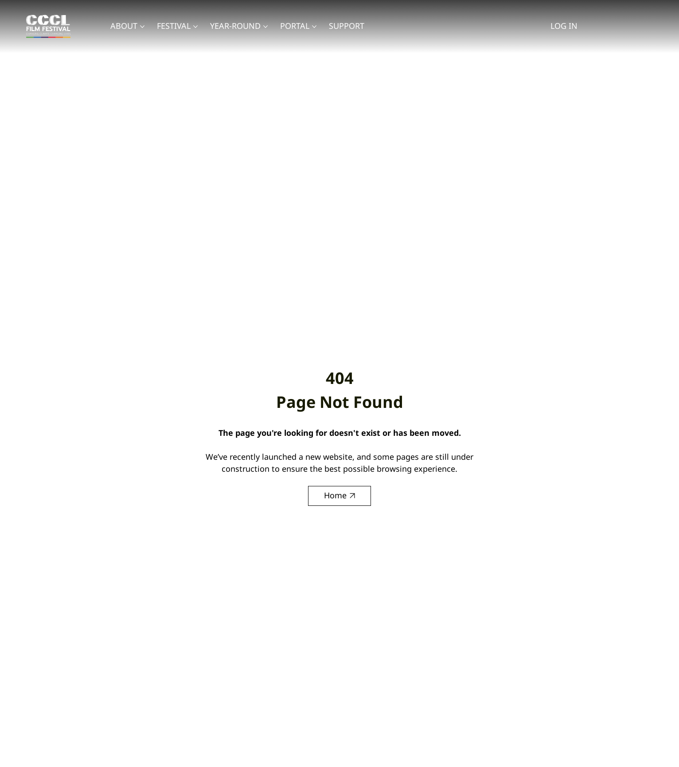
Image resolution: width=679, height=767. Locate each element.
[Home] (339, 496)
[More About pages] (142, 26)
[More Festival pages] (195, 26)
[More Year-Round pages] (265, 26)
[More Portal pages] (314, 26)
